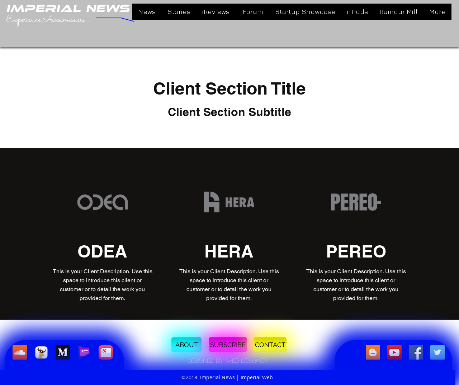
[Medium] (63, 352)
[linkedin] (394, 352)
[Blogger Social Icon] (373, 352)
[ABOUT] (186, 344)
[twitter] (437, 352)
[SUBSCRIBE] (228, 344)
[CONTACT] (270, 344)
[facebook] (416, 352)
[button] (227, 361)
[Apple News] (106, 352)
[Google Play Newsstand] (84, 352)
